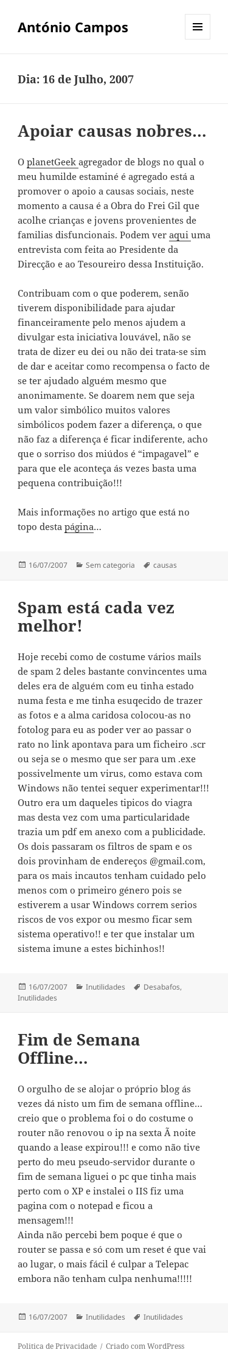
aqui (180, 235)
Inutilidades (105, 987)
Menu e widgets (197, 39)
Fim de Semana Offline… (79, 1049)
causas (165, 565)
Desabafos (161, 987)
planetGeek (52, 162)
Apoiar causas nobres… (112, 131)
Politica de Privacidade (57, 1346)
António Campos (73, 27)
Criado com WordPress (145, 1346)
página (79, 526)
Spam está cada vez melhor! (96, 616)
